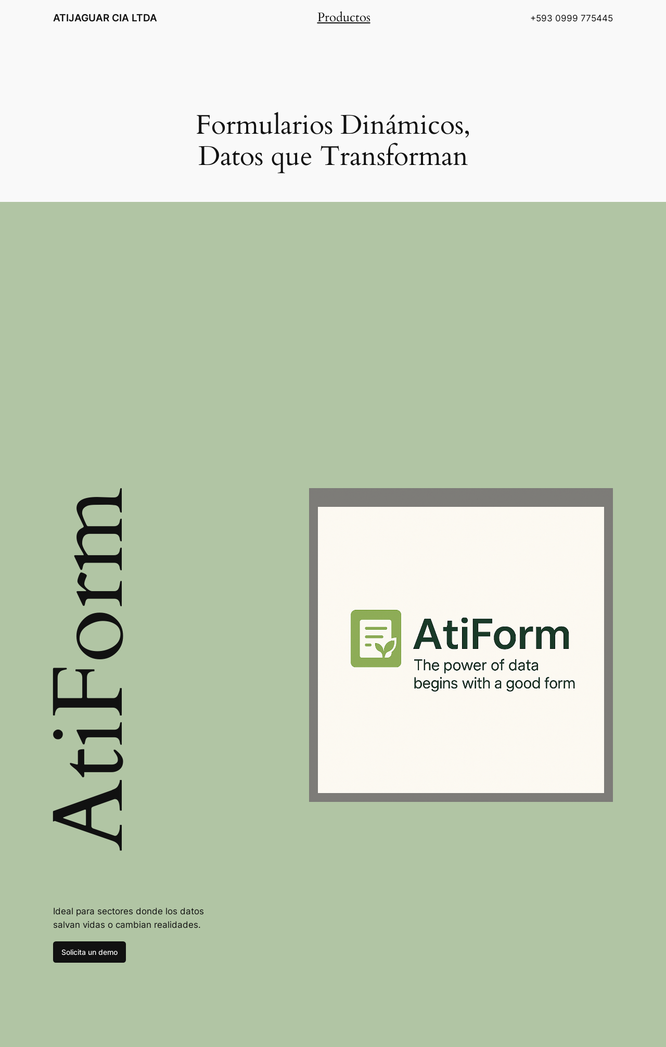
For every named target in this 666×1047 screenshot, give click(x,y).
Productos (343, 17)
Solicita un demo (89, 952)
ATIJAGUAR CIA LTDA (105, 17)
